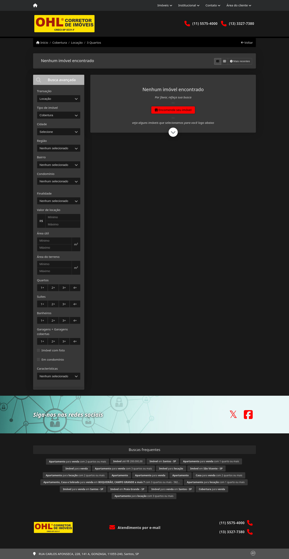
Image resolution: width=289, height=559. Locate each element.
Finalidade (44, 193)
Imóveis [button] (163, 5)
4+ (75, 288)
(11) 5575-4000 (205, 23)
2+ (53, 288)
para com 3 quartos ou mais (123, 468)
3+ (64, 288)
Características (47, 368)
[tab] (58, 80)
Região (42, 141)
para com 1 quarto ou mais (211, 461)
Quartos (43, 280)
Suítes (41, 297)
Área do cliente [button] (237, 5)
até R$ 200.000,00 (127, 461)
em (163, 461)
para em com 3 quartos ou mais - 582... (111, 482)
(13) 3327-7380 (241, 23)
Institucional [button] (187, 5)
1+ (42, 288)
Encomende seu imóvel (173, 110)
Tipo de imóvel (47, 108)
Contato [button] (211, 5)
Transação (44, 91)
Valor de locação (48, 210)
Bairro (41, 157)
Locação (77, 42)
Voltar (247, 42)
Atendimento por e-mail (135, 527)
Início (42, 42)
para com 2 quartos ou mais (77, 461)
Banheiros (44, 313)
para (76, 468)
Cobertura (59, 42)
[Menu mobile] (35, 5)
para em (83, 489)
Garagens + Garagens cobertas (52, 331)
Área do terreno (48, 257)
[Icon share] (233, 414)
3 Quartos (94, 42)
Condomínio (45, 174)
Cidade (42, 124)
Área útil (43, 233)
